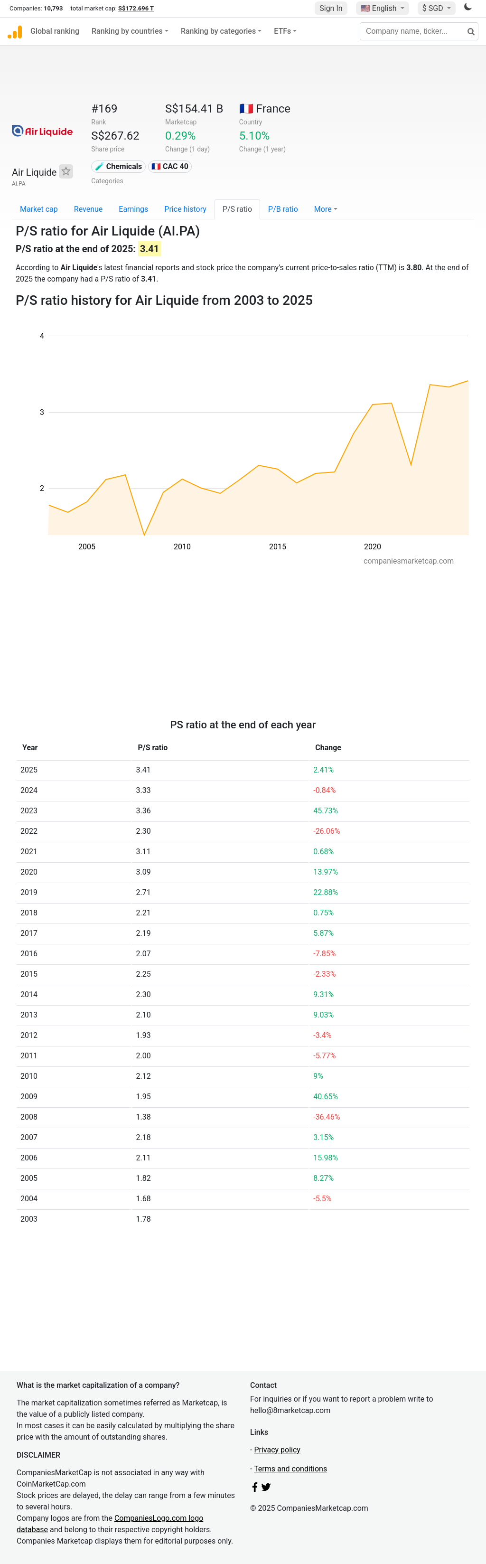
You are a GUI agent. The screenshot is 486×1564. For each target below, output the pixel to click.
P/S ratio (237, 209)
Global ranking (54, 31)
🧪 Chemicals (118, 166)
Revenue (88, 209)
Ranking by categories (218, 31)
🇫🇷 (264, 108)
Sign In (330, 8)
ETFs (282, 31)
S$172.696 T (136, 8)
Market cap (39, 209)
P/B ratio (283, 209)
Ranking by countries (127, 31)
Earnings (133, 209)
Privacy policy (277, 1449)
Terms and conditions (290, 1468)
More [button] (323, 209)
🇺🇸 (380, 8)
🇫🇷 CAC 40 (169, 166)
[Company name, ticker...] (419, 31)
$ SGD (433, 8)
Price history (185, 209)
